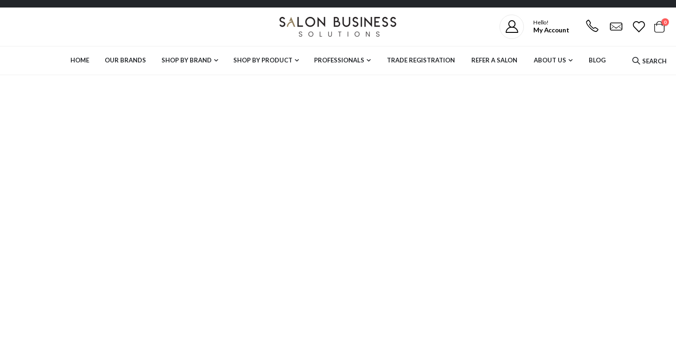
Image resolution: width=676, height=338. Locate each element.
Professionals (339, 60)
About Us (550, 60)
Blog (597, 60)
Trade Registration (421, 60)
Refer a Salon (494, 60)
